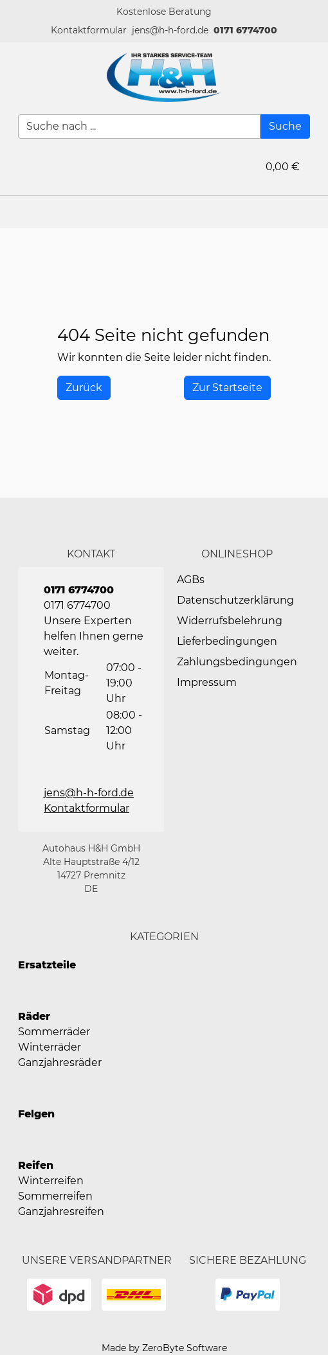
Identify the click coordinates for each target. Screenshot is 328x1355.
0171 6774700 (245, 30)
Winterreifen (51, 1181)
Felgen (36, 1114)
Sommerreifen (55, 1196)
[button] (89, 30)
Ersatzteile (47, 965)
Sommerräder (54, 1032)
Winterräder (49, 1047)
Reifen (35, 1165)
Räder (34, 1016)
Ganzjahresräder (60, 1062)
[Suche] (285, 126)
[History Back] (84, 388)
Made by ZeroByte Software (164, 1348)
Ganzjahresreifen (61, 1211)
